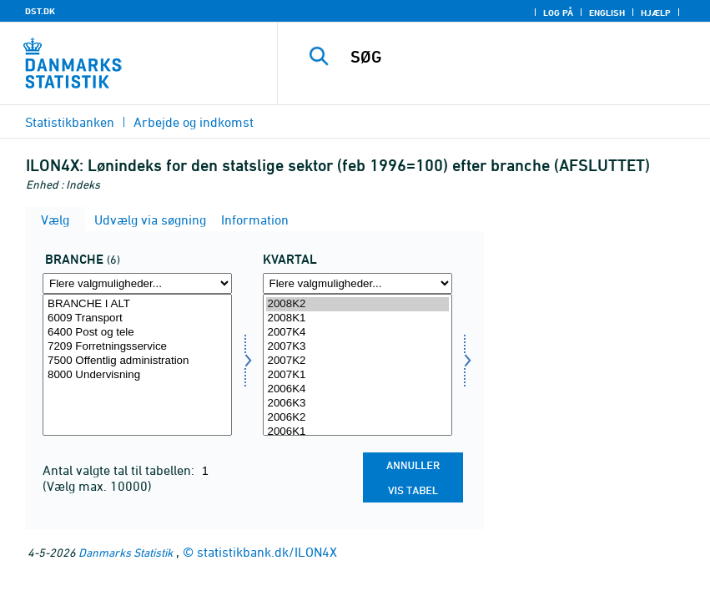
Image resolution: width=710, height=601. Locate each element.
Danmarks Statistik (125, 552)
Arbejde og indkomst (193, 121)
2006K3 (357, 403)
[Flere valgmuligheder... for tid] (357, 283)
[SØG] (514, 56)
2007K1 (357, 375)
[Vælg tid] (357, 365)
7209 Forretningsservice (137, 347)
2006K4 (357, 389)
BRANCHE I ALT (137, 304)
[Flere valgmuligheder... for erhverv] (137, 283)
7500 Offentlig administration (137, 361)
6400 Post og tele (137, 333)
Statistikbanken (69, 121)
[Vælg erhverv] (137, 365)
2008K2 (357, 304)
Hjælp (656, 12)
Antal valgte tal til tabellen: (120, 469)
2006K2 (357, 418)
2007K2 (357, 361)
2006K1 (357, 432)
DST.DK (40, 11)
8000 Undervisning (137, 375)
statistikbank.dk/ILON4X (267, 551)
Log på (558, 12)
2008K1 (357, 318)
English (607, 12)
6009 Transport (137, 318)
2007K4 (357, 333)
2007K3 (357, 347)
